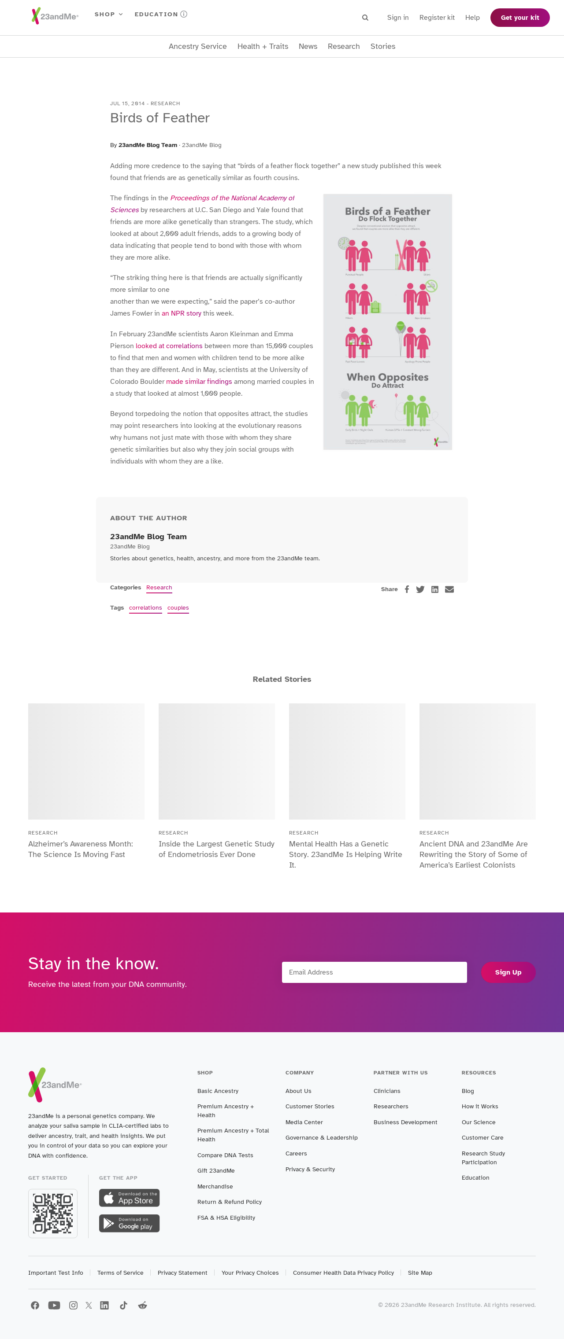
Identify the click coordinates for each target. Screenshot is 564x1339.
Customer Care (483, 1137)
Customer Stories (310, 1106)
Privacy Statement (183, 1272)
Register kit (437, 17)
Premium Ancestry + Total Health (233, 1135)
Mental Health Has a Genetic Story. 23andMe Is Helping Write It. (345, 854)
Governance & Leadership (322, 1137)
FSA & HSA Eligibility (226, 1217)
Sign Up (508, 972)
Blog (468, 1091)
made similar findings (199, 381)
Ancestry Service (198, 46)
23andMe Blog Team (148, 145)
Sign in (398, 17)
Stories (383, 46)
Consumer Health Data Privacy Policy (343, 1272)
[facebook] (407, 589)
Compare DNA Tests (225, 1155)
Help (472, 17)
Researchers (391, 1106)
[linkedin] (435, 589)
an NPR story (181, 313)
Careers (296, 1153)
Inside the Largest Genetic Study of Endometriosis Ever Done (217, 849)
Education (161, 14)
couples (178, 607)
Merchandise (215, 1186)
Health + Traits (262, 46)
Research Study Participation (483, 1158)
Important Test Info (55, 1272)
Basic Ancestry (217, 1091)
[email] (449, 589)
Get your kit (520, 18)
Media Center (304, 1122)
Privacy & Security (310, 1169)
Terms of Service (120, 1272)
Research (344, 46)
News (308, 46)
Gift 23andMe (216, 1170)
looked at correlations (169, 346)
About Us (299, 1091)
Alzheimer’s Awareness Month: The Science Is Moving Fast (80, 849)
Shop (109, 14)
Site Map (420, 1272)
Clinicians (387, 1091)
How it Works (480, 1106)
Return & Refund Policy (229, 1202)
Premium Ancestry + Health (225, 1111)
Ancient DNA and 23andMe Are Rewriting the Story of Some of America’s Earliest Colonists (473, 854)
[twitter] (420, 589)
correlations (145, 607)
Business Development (406, 1122)
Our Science (479, 1122)
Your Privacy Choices (250, 1272)
